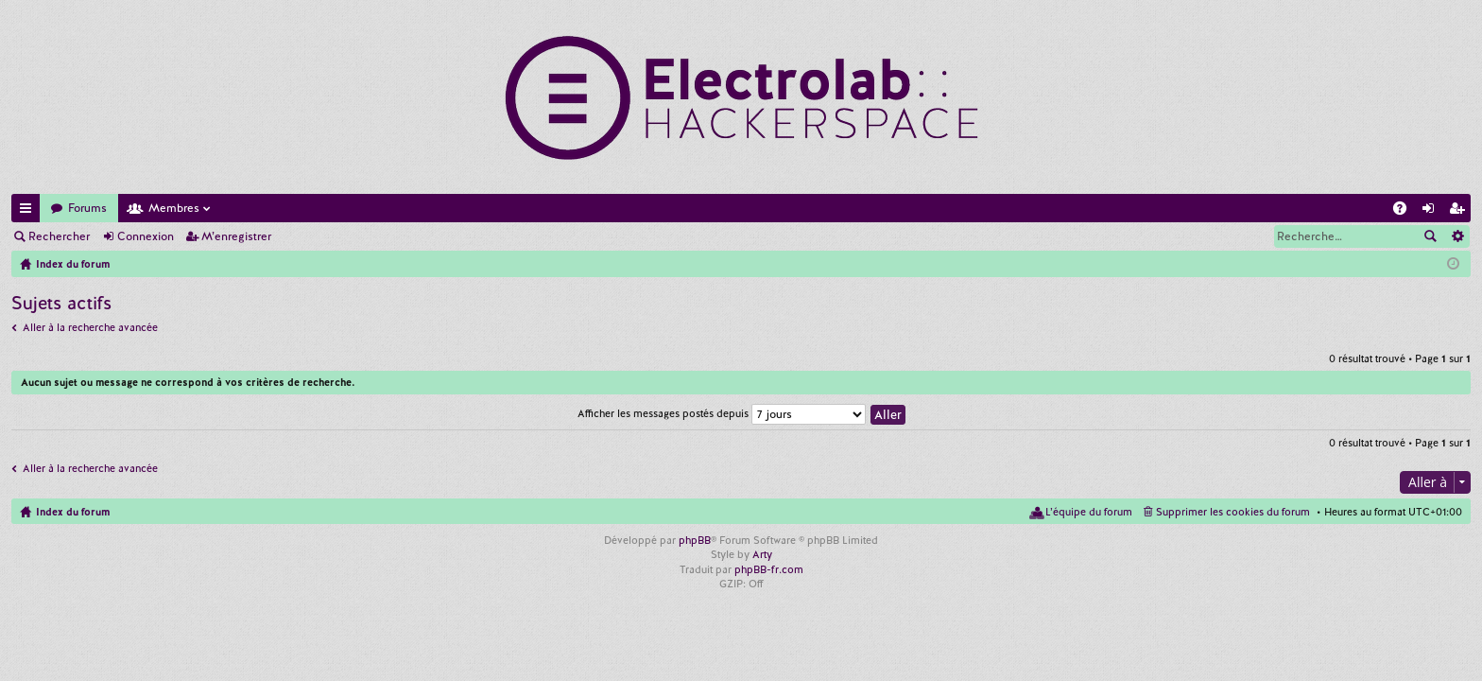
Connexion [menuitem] (1432, 211)
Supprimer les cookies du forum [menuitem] (1233, 511)
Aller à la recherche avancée (90, 327)
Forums (87, 208)
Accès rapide (29, 211)
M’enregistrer (236, 236)
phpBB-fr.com (768, 569)
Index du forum (73, 511)
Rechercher (59, 236)
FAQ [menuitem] (1405, 211)
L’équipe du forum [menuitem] (1088, 511)
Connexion (145, 236)
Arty (762, 554)
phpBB (695, 540)
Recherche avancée (1457, 236)
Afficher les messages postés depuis (721, 413)
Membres (173, 208)
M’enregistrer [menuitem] (1460, 211)
